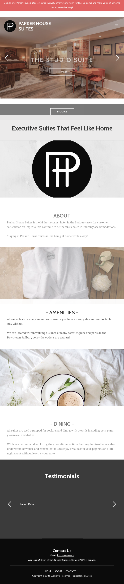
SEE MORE (62, 82)
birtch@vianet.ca (65, 557)
